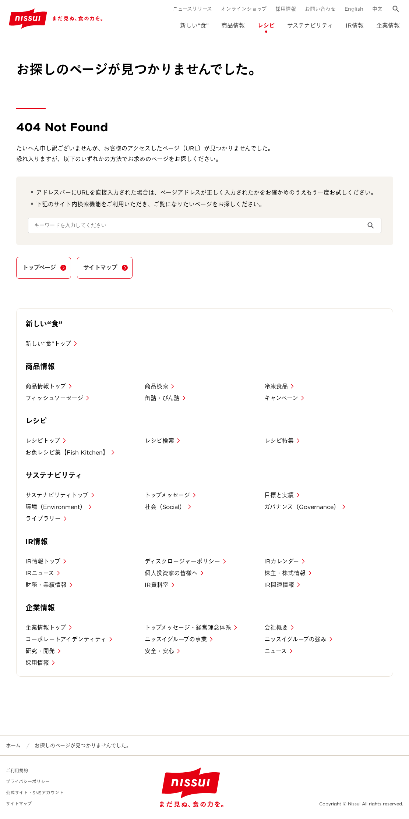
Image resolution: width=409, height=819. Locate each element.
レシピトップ (42, 440)
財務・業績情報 (46, 584)
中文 (377, 9)
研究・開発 (40, 651)
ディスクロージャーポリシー (182, 561)
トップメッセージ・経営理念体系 (188, 627)
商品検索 (156, 386)
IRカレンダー (281, 561)
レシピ (266, 25)
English (354, 9)
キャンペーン (281, 398)
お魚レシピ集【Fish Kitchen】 (67, 452)
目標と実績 (279, 495)
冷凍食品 (276, 386)
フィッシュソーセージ (54, 398)
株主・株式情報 (285, 573)
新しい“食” (194, 25)
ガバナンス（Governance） (301, 506)
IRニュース (39, 573)
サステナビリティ (310, 25)
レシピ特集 (279, 440)
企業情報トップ (45, 627)
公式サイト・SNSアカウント (35, 792)
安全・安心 (159, 651)
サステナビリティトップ (56, 495)
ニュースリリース (192, 9)
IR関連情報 (279, 584)
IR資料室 (157, 584)
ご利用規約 (17, 770)
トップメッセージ (167, 495)
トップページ (39, 267)
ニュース (275, 651)
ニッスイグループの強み (295, 639)
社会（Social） (165, 506)
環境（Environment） (55, 506)
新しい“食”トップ (48, 343)
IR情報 (355, 25)
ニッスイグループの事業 (176, 639)
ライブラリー (43, 518)
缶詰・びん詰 (162, 398)
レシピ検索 (159, 440)
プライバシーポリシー (28, 781)
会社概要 (276, 627)
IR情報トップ (42, 561)
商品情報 (233, 25)
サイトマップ (100, 267)
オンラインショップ (244, 9)
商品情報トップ (45, 386)
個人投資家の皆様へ (171, 573)
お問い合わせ (320, 9)
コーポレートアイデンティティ (65, 639)
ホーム (13, 745)
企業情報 (388, 25)
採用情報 (285, 9)
